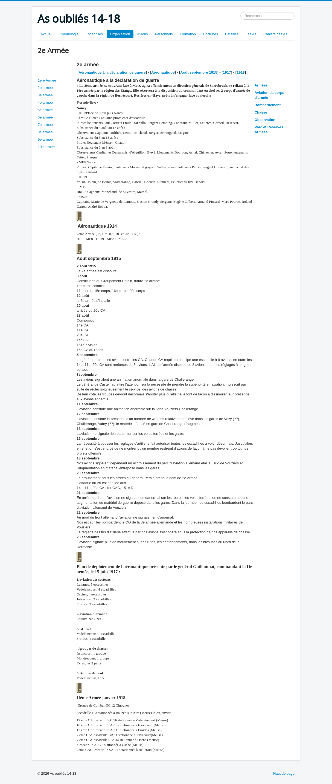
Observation (265, 120)
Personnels (164, 34)
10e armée (46, 147)
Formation (188, 34)
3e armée (45, 95)
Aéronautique (163, 72)
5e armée (45, 110)
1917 (227, 72)
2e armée (45, 88)
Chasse (261, 112)
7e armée (45, 125)
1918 (241, 72)
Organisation (120, 34)
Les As (251, 34)
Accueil (46, 34)
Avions (142, 34)
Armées (261, 85)
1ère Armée (47, 80)
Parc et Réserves (269, 127)
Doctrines (210, 34)
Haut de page (284, 773)
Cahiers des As (275, 34)
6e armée (45, 117)
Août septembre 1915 (198, 72)
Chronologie (68, 34)
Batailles (231, 34)
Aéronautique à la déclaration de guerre (112, 72)
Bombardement (268, 105)
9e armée (45, 139)
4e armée (45, 102)
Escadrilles (94, 34)
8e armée (45, 132)
